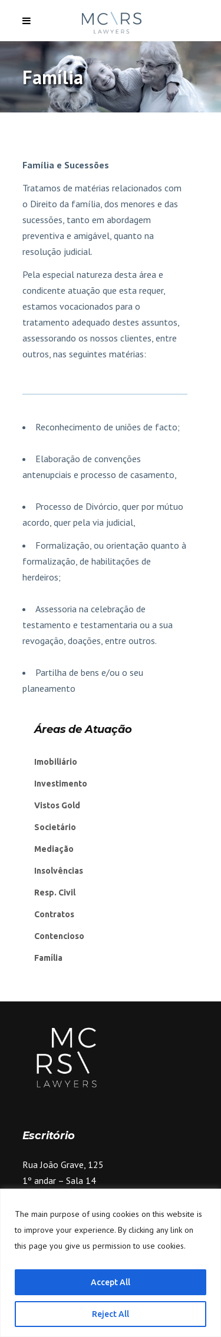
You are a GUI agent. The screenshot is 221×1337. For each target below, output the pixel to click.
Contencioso (59, 936)
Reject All (110, 1314)
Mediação (54, 849)
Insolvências (58, 870)
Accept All (110, 1282)
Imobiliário (55, 762)
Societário (55, 827)
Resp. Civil (54, 892)
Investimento (60, 783)
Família (48, 958)
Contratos (54, 914)
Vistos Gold (57, 805)
